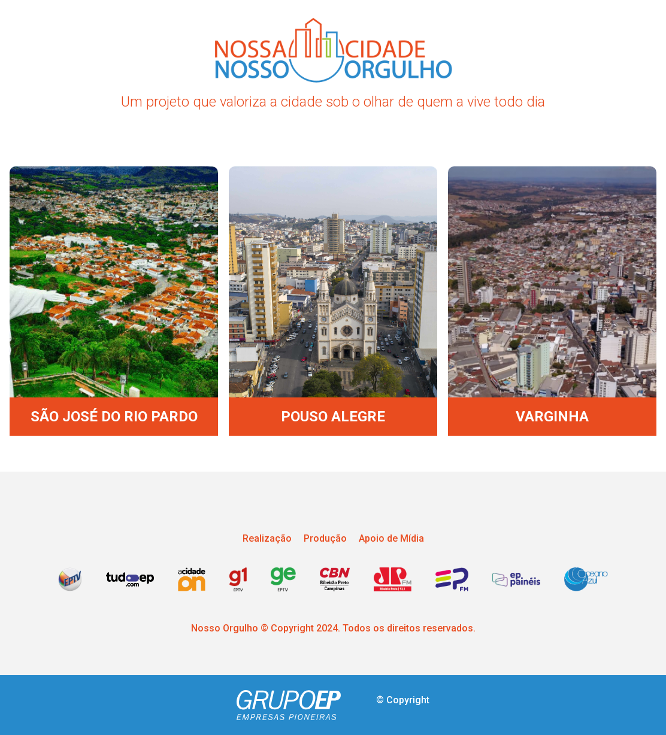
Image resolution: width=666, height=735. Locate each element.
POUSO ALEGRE (333, 416)
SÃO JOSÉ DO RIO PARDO (114, 416)
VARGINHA (552, 416)
